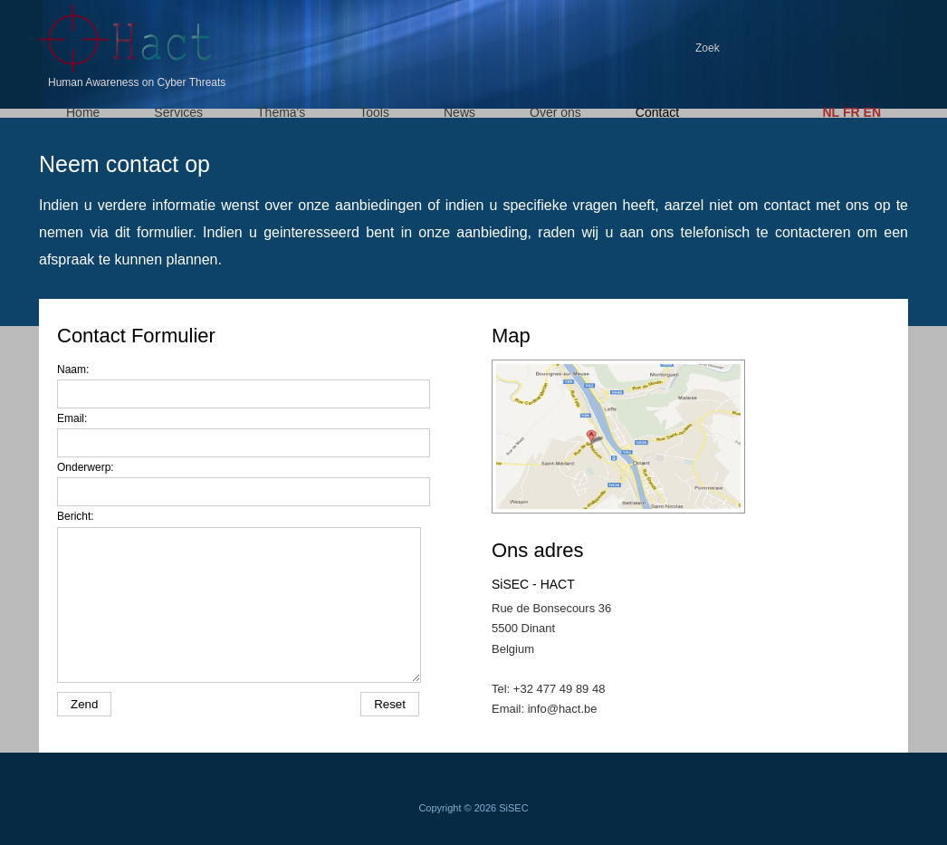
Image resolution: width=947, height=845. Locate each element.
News (459, 112)
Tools (374, 112)
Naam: (73, 369)
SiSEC (513, 807)
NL (830, 112)
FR (851, 112)
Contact (657, 112)
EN (872, 112)
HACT (129, 38)
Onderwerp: (85, 467)
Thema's (281, 112)
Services (178, 112)
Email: (72, 418)
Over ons (555, 112)
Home (83, 112)
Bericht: (75, 516)
